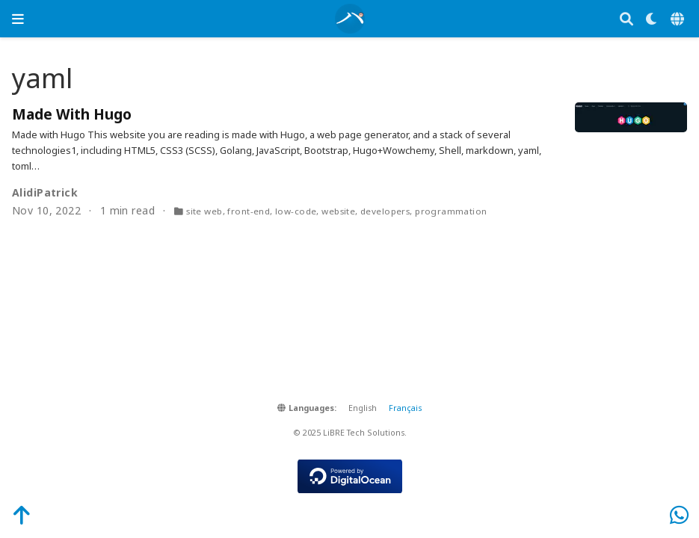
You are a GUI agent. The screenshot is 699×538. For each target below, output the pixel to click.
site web (204, 211)
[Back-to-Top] (13, 514)
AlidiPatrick (45, 192)
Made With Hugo (72, 114)
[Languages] (679, 19)
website (338, 211)
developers (385, 211)
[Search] (626, 19)
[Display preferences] (652, 19)
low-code (295, 211)
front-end (248, 211)
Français (405, 408)
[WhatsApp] (679, 514)
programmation (451, 211)
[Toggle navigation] (18, 18)
